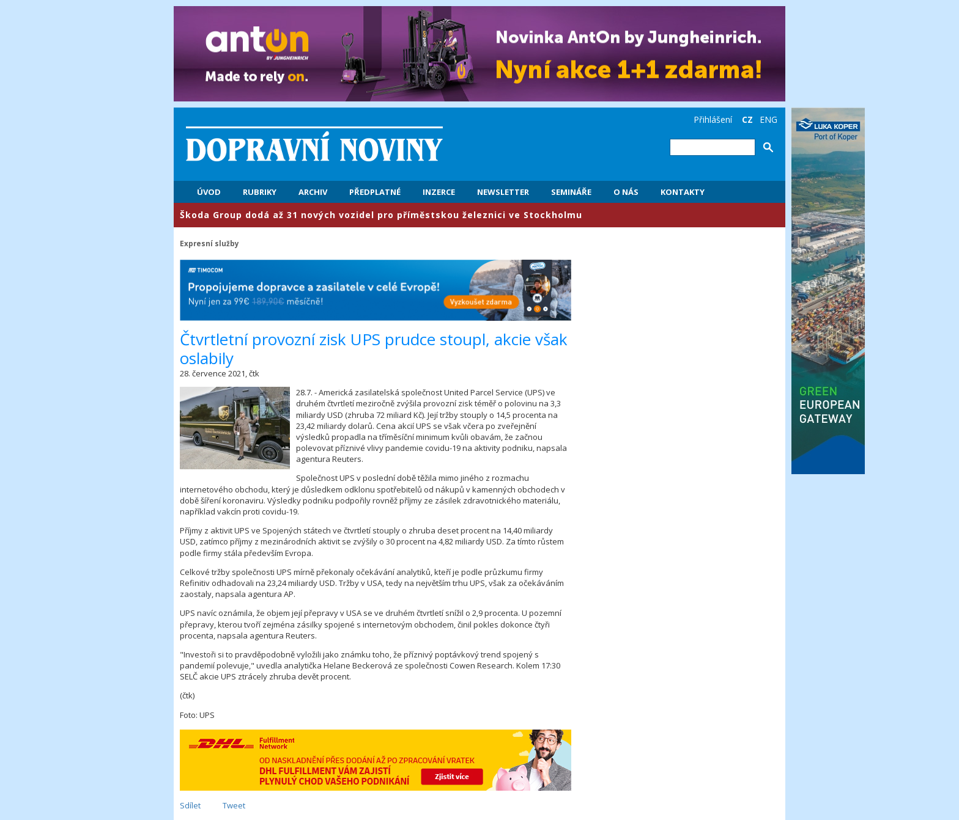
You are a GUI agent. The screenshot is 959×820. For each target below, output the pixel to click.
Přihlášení (713, 119)
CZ (747, 119)
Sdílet (190, 805)
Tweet (234, 805)
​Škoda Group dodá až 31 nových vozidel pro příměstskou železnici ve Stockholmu (381, 215)
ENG (768, 119)
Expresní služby (209, 243)
